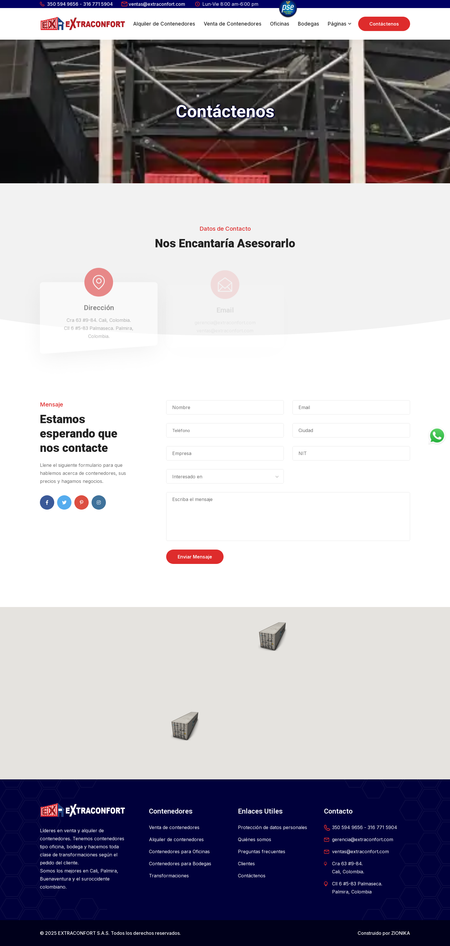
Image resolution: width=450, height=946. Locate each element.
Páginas (337, 24)
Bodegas (308, 24)
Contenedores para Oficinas (179, 851)
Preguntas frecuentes (261, 851)
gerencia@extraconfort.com (362, 839)
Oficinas (279, 24)
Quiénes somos (254, 839)
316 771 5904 (98, 4)
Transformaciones (169, 875)
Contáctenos (384, 24)
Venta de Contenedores (232, 24)
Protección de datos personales (272, 827)
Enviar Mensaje (195, 557)
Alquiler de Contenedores (164, 24)
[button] (184, 726)
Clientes (246, 863)
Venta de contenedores (174, 827)
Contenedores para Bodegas (180, 863)
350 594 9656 (62, 4)
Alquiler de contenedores (176, 839)
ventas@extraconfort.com (157, 4)
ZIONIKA (400, 933)
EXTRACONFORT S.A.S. (84, 933)
